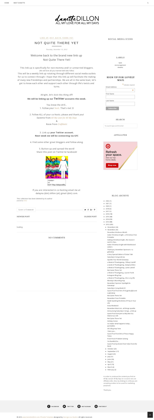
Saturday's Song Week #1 (116, 288)
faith (120, 63)
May (109, 362)
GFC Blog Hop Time (114, 329)
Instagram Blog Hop (114, 275)
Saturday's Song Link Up (116, 257)
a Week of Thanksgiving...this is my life (121, 278)
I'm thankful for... (113, 341)
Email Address (119, 87)
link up (44, 38)
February (111, 370)
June (109, 359)
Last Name (110, 101)
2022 (108, 201)
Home (7, 3)
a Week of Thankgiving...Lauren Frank (120, 273)
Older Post (90, 216)
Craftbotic (62, 124)
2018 (108, 209)
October (111, 349)
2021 (108, 203)
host (57, 108)
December (112, 227)
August (110, 354)
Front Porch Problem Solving (117, 339)
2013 (108, 222)
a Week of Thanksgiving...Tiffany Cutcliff (121, 262)
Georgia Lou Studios (70, 417)
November (112, 230)
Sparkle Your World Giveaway (118, 260)
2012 (108, 224)
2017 (108, 211)
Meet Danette (19, 3)
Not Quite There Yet (61, 38)
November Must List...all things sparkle (121, 308)
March (110, 367)
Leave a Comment (26, 210)
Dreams (120, 67)
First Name (110, 94)
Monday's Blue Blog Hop (116, 281)
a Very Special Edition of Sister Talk (120, 254)
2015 (108, 217)
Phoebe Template (46, 417)
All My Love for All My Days (64, 117)
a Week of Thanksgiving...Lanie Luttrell (121, 268)
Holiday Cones (112, 321)
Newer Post (23, 216)
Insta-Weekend (112, 306)
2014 (108, 219)
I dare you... (111, 331)
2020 (108, 206)
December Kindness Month (117, 232)
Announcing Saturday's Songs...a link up (121, 311)
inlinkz (25, 200)
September (112, 351)
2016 (108, 214)
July (109, 357)
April (109, 364)
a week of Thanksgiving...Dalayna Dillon (121, 265)
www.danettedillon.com (31, 417)
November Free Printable (116, 298)
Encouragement (120, 65)
